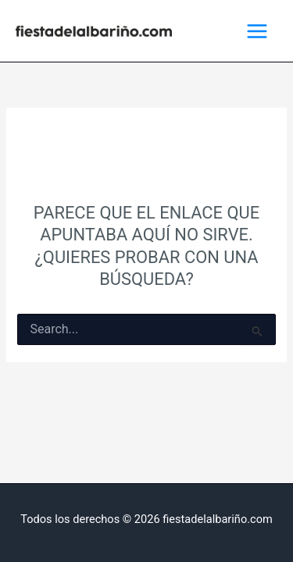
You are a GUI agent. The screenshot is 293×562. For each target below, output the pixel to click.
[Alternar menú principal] (257, 31)
